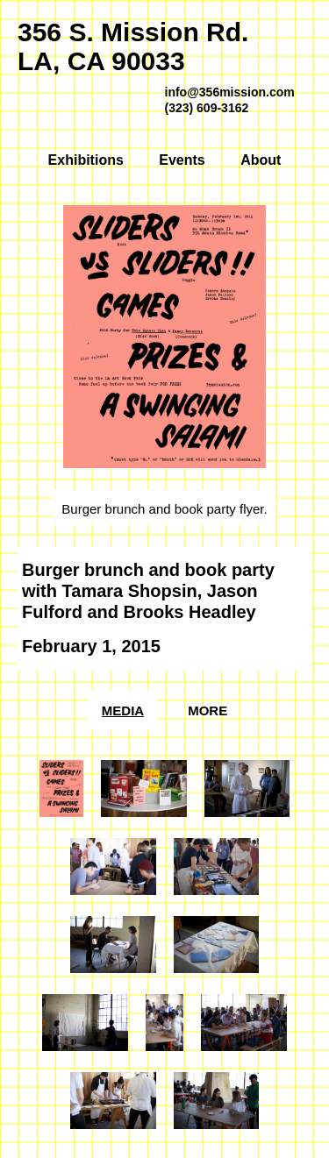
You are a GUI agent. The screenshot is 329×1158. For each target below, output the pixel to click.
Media (123, 710)
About (260, 160)
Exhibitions (86, 160)
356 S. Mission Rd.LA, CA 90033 (133, 46)
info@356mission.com (230, 92)
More (207, 710)
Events (181, 160)
